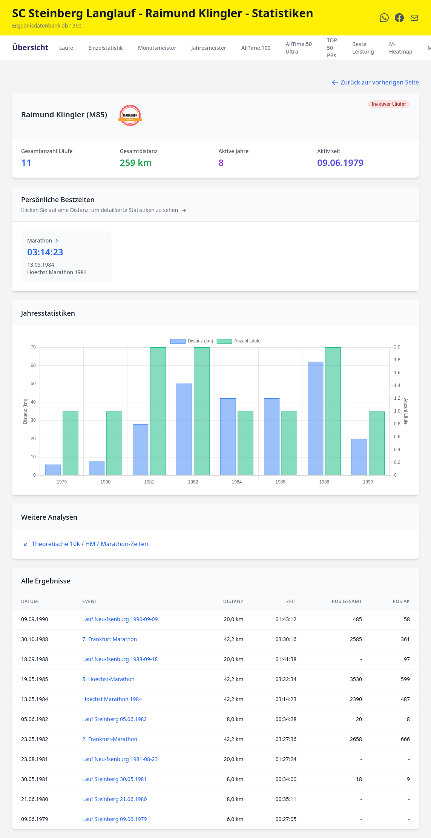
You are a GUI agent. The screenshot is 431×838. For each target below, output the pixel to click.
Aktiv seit (328, 151)
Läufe (66, 47)
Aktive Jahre (234, 151)
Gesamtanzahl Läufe (47, 151)
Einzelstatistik (105, 47)
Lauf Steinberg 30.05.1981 (114, 779)
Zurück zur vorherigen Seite (375, 82)
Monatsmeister (157, 47)
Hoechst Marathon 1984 (112, 699)
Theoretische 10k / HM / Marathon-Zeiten (84, 544)
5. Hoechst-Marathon (108, 679)
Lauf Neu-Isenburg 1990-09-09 (120, 619)
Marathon (43, 240)
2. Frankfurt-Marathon (109, 739)
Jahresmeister (208, 47)
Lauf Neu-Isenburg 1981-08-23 (120, 759)
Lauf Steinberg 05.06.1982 (114, 719)
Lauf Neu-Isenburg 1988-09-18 (120, 659)
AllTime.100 (256, 47)
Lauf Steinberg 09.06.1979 (114, 819)
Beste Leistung (363, 47)
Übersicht (30, 47)
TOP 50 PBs (332, 48)
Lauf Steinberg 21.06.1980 (114, 799)
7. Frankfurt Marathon (109, 639)
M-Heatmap (401, 47)
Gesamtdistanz (139, 151)
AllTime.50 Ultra (299, 47)
